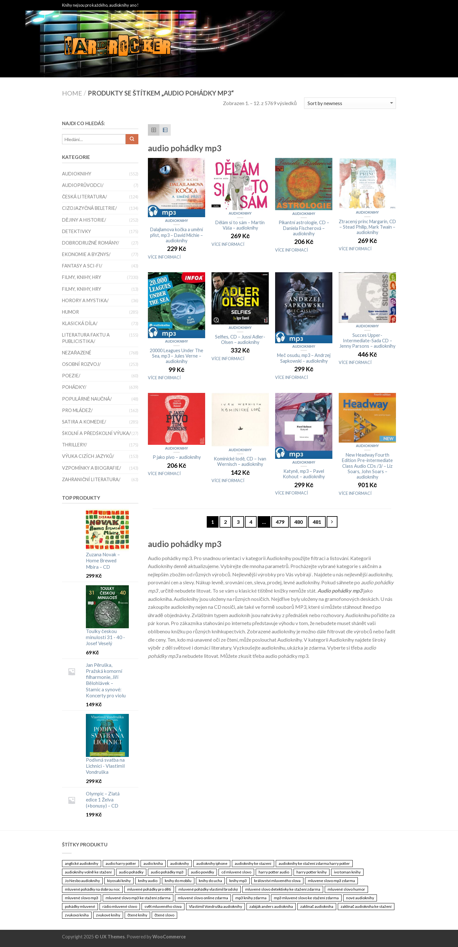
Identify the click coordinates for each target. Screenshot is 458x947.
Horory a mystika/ (85, 300)
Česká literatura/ (84, 196)
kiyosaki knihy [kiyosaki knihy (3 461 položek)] (119, 880)
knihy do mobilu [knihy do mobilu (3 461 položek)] (178, 880)
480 (298, 522)
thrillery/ (74, 444)
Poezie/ (71, 375)
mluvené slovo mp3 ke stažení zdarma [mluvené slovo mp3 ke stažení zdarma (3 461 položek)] (138, 897)
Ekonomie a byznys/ (86, 254)
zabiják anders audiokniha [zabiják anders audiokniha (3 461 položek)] (271, 906)
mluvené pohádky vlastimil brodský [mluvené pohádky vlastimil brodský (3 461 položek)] (208, 889)
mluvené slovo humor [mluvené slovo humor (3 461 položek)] (346, 889)
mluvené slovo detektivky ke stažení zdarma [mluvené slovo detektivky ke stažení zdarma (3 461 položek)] (282, 889)
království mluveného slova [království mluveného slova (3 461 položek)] (277, 880)
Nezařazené (76, 352)
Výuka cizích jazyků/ (88, 456)
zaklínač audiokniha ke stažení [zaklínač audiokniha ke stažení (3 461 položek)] (366, 906)
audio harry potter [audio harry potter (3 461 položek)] (121, 863)
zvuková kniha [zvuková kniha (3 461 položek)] (77, 915)
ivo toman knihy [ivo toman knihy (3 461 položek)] (347, 872)
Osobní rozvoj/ (81, 364)
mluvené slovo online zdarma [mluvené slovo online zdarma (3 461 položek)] (203, 897)
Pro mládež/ (77, 410)
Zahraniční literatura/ (91, 479)
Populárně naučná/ (87, 399)
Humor (70, 312)
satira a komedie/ (84, 421)
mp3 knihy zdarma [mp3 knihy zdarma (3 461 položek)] (251, 897)
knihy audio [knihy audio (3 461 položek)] (147, 880)
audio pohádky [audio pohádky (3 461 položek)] (131, 872)
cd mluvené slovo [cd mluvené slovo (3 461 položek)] (236, 872)
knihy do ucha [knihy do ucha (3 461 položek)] (210, 880)
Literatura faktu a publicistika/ (86, 338)
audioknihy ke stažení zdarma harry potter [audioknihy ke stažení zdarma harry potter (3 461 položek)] (314, 863)
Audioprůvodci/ (82, 185)
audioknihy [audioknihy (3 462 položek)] (179, 863)
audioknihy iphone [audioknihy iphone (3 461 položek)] (211, 863)
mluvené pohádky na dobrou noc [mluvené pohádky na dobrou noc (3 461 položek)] (92, 889)
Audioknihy (207, 46)
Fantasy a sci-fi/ (82, 265)
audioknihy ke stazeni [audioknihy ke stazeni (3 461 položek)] (253, 863)
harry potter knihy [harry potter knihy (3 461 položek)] (311, 872)
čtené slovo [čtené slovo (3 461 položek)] (164, 915)
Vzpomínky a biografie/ (91, 468)
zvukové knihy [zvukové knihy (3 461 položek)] (108, 915)
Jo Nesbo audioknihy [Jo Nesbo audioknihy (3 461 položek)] (82, 880)
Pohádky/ (74, 387)
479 (280, 522)
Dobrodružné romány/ (90, 243)
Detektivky (76, 231)
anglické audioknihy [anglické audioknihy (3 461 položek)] (81, 863)
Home (72, 93)
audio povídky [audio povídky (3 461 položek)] (202, 872)
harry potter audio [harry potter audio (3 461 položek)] (274, 872)
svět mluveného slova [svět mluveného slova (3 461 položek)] (163, 906)
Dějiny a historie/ (84, 220)
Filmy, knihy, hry (81, 277)
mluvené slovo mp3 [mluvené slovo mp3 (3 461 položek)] (81, 897)
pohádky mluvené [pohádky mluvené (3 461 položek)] (80, 906)
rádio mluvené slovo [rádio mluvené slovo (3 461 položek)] (119, 906)
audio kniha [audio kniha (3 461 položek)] (153, 863)
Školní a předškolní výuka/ (96, 433)
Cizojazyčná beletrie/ (89, 208)
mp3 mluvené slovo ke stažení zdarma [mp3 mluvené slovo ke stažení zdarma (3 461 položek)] (306, 897)
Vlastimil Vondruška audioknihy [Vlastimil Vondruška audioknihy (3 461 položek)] (215, 906)
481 (317, 522)
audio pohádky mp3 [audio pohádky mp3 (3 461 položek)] (167, 872)
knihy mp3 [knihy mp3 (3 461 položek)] (238, 880)
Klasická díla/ (79, 323)
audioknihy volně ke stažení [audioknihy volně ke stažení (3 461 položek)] (88, 872)
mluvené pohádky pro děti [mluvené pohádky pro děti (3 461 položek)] (149, 889)
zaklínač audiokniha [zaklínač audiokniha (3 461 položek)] (316, 906)
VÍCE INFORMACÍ (164, 257)
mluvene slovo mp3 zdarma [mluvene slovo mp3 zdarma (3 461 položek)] (331, 880)
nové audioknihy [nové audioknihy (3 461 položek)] (360, 897)
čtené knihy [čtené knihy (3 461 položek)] (137, 915)
